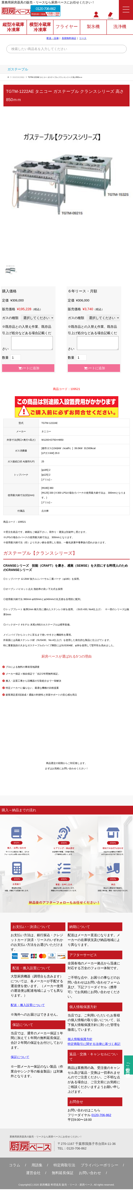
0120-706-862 (46, 9)
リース (82, 38)
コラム (14, 1170)
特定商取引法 (64, 1170)
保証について (20, 1057)
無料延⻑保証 (62, 1178)
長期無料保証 (69, 38)
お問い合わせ (90, 1178)
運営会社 (33, 1178)
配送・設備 (53, 38)
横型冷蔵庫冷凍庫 (40, 27)
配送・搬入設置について (29, 1005)
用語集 (37, 1170)
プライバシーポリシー (99, 1170)
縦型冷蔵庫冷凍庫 (13, 27)
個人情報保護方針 (81, 1039)
